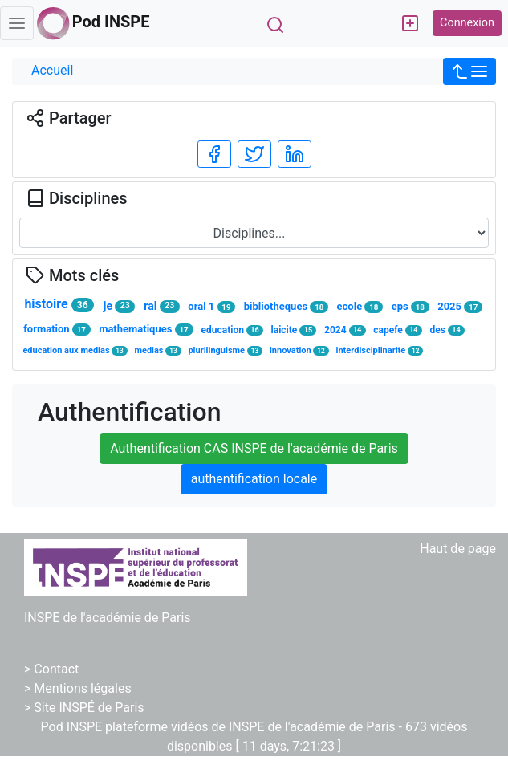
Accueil (52, 70)
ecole (360, 306)
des (447, 330)
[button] (469, 71)
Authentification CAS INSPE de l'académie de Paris (254, 448)
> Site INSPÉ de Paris (84, 707)
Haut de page (458, 548)
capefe (397, 330)
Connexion (467, 23)
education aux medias (74, 350)
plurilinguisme (225, 350)
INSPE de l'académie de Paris (107, 617)
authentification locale (254, 478)
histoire (58, 304)
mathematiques (146, 329)
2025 (459, 306)
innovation (299, 350)
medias (157, 350)
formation (57, 329)
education (232, 330)
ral (161, 306)
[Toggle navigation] (17, 23)
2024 (345, 330)
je (119, 306)
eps (410, 306)
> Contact (51, 669)
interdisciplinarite (380, 350)
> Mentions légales (78, 688)
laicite (294, 330)
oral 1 (211, 306)
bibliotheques (286, 306)
